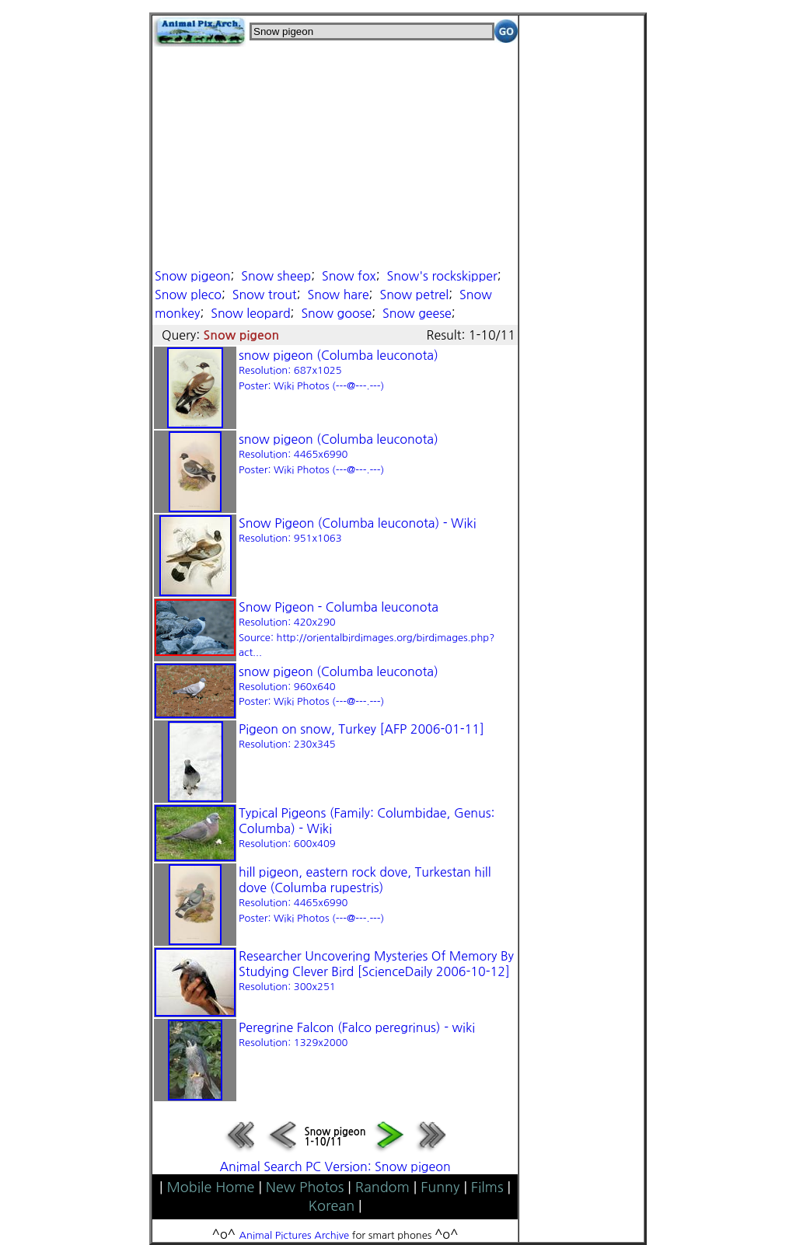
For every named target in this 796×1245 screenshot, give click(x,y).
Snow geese (417, 313)
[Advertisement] (335, 155)
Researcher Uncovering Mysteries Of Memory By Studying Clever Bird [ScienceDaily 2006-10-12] (376, 971)
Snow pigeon (193, 276)
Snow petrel (414, 294)
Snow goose (336, 313)
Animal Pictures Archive (294, 1235)
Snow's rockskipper (442, 276)
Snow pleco (188, 294)
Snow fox (349, 276)
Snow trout (264, 294)
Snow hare (338, 294)
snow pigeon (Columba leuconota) (338, 370)
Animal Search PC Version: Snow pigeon (334, 1166)
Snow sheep (276, 276)
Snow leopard (250, 313)
